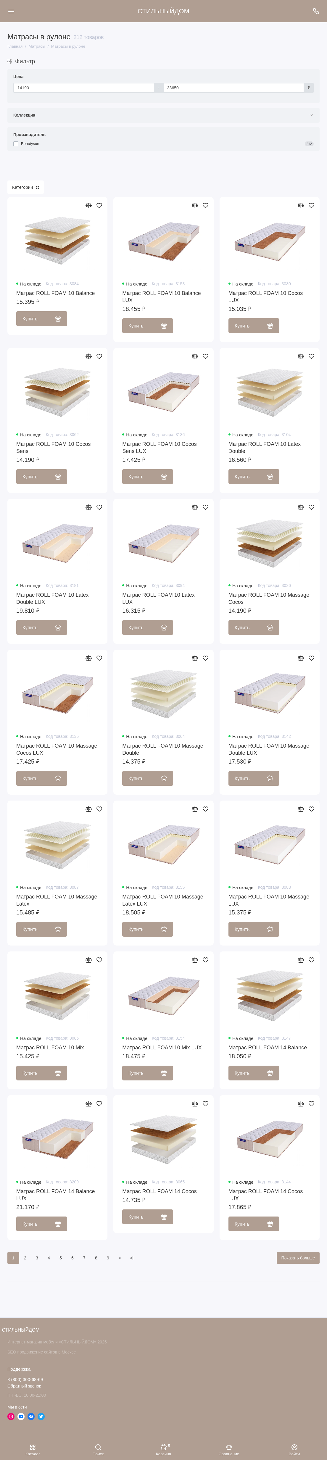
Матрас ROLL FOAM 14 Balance (267, 1048)
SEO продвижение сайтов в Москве (41, 1352)
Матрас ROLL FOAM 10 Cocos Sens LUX (159, 447)
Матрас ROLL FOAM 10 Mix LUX (162, 1048)
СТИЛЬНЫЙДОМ (163, 11)
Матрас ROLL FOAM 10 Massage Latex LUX (162, 900)
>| (131, 1258)
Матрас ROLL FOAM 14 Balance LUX (55, 1194)
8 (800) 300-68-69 (25, 1379)
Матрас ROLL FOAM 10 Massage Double (162, 749)
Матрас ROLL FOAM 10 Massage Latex (56, 900)
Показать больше (298, 1258)
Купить (41, 319)
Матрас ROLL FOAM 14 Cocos (159, 1191)
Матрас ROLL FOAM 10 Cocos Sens (53, 447)
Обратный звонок (24, 1386)
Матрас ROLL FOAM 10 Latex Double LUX (52, 598)
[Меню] (11, 11)
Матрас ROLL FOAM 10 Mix (50, 1048)
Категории (25, 187)
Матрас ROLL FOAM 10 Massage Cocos (269, 598)
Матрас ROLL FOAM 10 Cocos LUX (265, 296)
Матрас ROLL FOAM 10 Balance (55, 293)
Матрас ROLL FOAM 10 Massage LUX (269, 900)
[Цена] (83, 88)
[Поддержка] (316, 11)
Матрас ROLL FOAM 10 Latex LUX (158, 598)
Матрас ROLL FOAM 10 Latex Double (264, 447)
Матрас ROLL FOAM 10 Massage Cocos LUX (56, 749)
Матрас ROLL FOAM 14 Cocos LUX (265, 1194)
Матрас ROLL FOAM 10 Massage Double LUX (269, 749)
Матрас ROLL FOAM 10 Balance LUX (161, 296)
